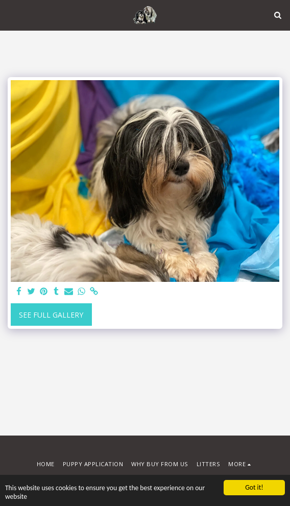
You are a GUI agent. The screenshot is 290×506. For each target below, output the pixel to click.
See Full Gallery (51, 315)
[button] (11, 14)
